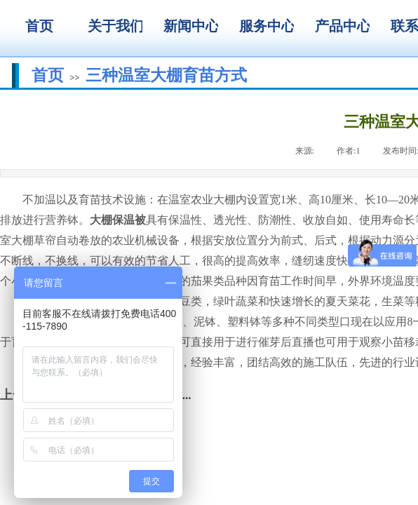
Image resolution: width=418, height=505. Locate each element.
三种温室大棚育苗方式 (166, 75)
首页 (48, 75)
